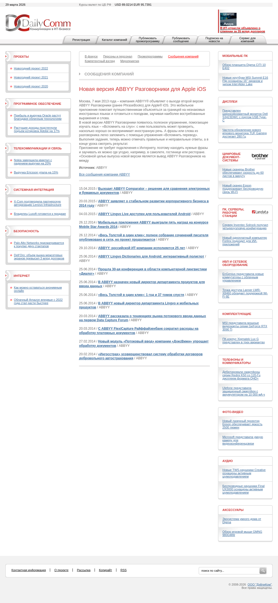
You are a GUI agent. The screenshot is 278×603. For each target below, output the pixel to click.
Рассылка (83, 570)
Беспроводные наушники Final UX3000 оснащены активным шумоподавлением (243, 489)
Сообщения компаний (109, 74)
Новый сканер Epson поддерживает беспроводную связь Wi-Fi (242, 189)
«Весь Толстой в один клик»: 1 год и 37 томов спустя (141, 295)
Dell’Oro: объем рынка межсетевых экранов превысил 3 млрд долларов (39, 256)
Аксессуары (233, 510)
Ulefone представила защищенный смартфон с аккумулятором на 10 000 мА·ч (243, 391)
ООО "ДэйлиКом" (260, 584)
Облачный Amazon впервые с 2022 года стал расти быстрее (38, 301)
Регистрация (81, 39)
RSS (123, 570)
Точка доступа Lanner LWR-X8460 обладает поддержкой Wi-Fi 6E (245, 293)
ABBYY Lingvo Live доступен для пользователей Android (144, 214)
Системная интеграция (34, 189)
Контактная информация (28, 570)
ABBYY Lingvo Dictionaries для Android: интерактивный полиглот (151, 256)
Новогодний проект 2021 (31, 77)
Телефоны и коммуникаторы (236, 361)
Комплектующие (236, 314)
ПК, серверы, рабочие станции (233, 213)
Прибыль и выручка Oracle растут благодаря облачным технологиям (38, 117)
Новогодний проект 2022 (31, 68)
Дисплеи (229, 101)
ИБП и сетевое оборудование (235, 263)
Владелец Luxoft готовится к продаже (40, 213)
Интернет (22, 275)
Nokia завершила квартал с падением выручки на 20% (33, 161)
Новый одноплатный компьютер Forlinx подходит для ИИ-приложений (244, 241)
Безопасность (26, 231)
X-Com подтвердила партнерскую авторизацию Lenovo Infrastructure (37, 203)
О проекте (61, 570)
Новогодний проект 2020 (31, 86)
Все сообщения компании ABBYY (104, 174)
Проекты (21, 56)
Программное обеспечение (37, 103)
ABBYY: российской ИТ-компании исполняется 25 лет (141, 248)
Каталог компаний (114, 39)
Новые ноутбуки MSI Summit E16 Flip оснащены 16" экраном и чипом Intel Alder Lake (245, 81)
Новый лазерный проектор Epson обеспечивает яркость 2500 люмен (242, 424)
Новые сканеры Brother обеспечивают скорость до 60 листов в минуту (243, 172)
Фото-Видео (232, 412)
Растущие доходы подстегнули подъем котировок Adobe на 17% (37, 129)
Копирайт (105, 570)
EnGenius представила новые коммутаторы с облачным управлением (243, 277)
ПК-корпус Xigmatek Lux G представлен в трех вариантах (243, 340)
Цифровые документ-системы (231, 157)
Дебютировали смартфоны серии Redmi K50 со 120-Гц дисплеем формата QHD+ (241, 375)
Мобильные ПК (235, 55)
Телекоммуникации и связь (38, 148)
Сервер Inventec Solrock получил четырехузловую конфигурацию (245, 226)
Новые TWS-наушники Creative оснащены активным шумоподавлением (244, 473)
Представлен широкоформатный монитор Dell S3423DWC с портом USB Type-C (245, 115)
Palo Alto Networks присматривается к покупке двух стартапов (39, 244)
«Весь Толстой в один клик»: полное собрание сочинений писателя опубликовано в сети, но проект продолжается (143, 237)
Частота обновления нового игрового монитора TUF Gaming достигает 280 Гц (244, 133)
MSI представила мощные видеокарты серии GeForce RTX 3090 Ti (244, 326)
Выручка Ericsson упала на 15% (36, 172)
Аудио (227, 461)
